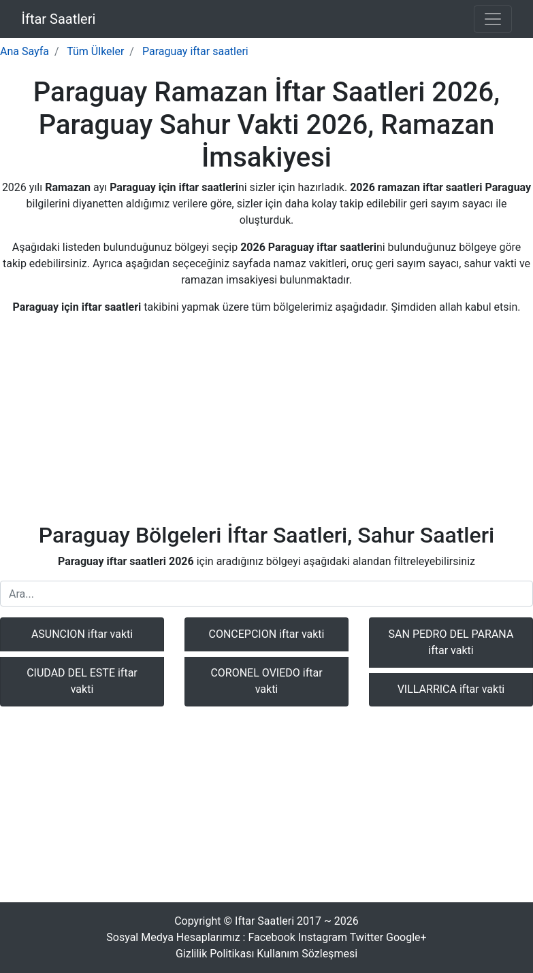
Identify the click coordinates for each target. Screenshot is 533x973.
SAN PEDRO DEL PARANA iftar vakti (451, 642)
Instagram (322, 937)
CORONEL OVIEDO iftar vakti (266, 681)
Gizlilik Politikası (215, 953)
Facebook (271, 937)
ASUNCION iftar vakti (82, 634)
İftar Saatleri (59, 19)
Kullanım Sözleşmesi (307, 953)
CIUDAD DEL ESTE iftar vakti (82, 681)
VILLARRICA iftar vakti (451, 689)
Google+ (406, 937)
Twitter (366, 937)
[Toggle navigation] (493, 19)
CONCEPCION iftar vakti (267, 634)
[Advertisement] (266, 421)
